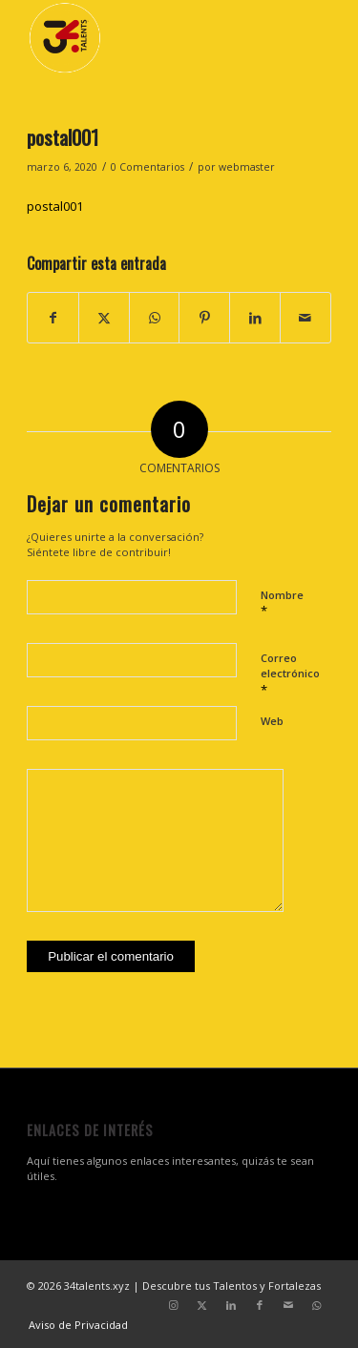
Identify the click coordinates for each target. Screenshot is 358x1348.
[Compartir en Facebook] (53, 317)
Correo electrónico (290, 674)
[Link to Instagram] (173, 1305)
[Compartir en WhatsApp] (154, 317)
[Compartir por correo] (305, 317)
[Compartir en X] (104, 317)
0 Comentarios (147, 167)
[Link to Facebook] (259, 1305)
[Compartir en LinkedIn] (255, 317)
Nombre (282, 604)
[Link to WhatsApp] (317, 1305)
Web (272, 721)
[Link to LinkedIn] (231, 1305)
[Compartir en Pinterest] (204, 317)
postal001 (55, 206)
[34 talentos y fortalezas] (148, 38)
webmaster (247, 167)
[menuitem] (73, 1325)
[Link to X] (202, 1305)
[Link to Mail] (288, 1305)
